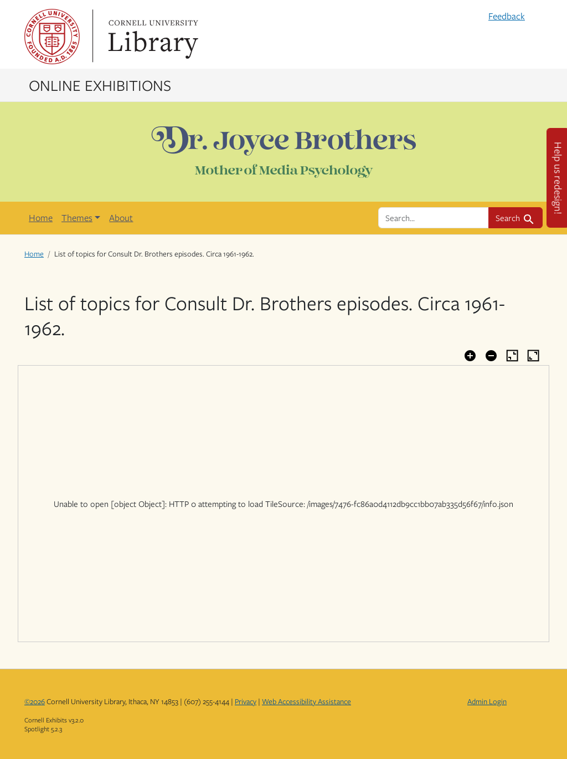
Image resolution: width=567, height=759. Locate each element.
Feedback (506, 16)
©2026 (34, 701)
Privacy (245, 701)
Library (151, 36)
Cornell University (52, 36)
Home (41, 218)
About (121, 218)
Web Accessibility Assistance (306, 701)
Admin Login (487, 701)
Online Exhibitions (100, 85)
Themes (76, 218)
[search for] (433, 217)
